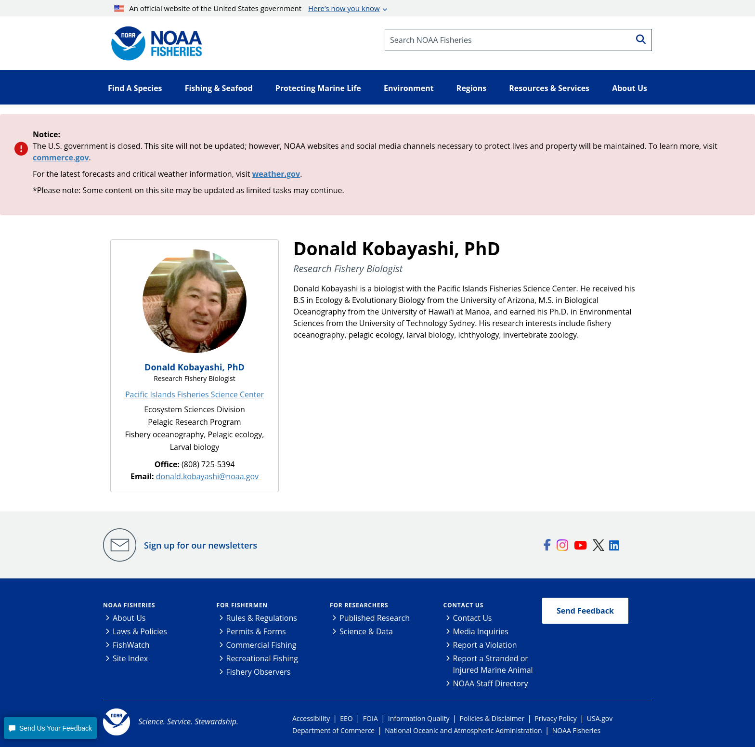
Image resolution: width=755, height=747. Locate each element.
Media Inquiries (480, 631)
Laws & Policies (140, 631)
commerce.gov (61, 157)
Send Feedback (585, 610)
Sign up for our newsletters (200, 545)
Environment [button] (409, 88)
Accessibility (311, 718)
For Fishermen (242, 605)
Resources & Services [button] (549, 88)
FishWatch (131, 645)
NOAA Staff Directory (490, 683)
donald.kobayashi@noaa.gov (207, 476)
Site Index (130, 658)
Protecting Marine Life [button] (318, 88)
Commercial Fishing (261, 645)
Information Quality (419, 718)
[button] (50, 728)
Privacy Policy (555, 718)
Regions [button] (471, 88)
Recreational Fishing (262, 658)
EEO (346, 718)
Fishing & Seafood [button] (219, 88)
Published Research (374, 618)
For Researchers (359, 605)
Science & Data (366, 631)
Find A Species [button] (135, 88)
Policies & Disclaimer (492, 718)
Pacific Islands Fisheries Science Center (194, 394)
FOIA (370, 718)
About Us (129, 618)
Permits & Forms (256, 631)
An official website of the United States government (247, 8)
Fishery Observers (258, 672)
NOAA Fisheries (129, 605)
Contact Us (463, 605)
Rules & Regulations (261, 618)
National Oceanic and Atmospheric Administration (463, 730)
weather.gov (276, 174)
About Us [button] (629, 88)
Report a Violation (485, 645)
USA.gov (599, 718)
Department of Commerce (333, 730)
